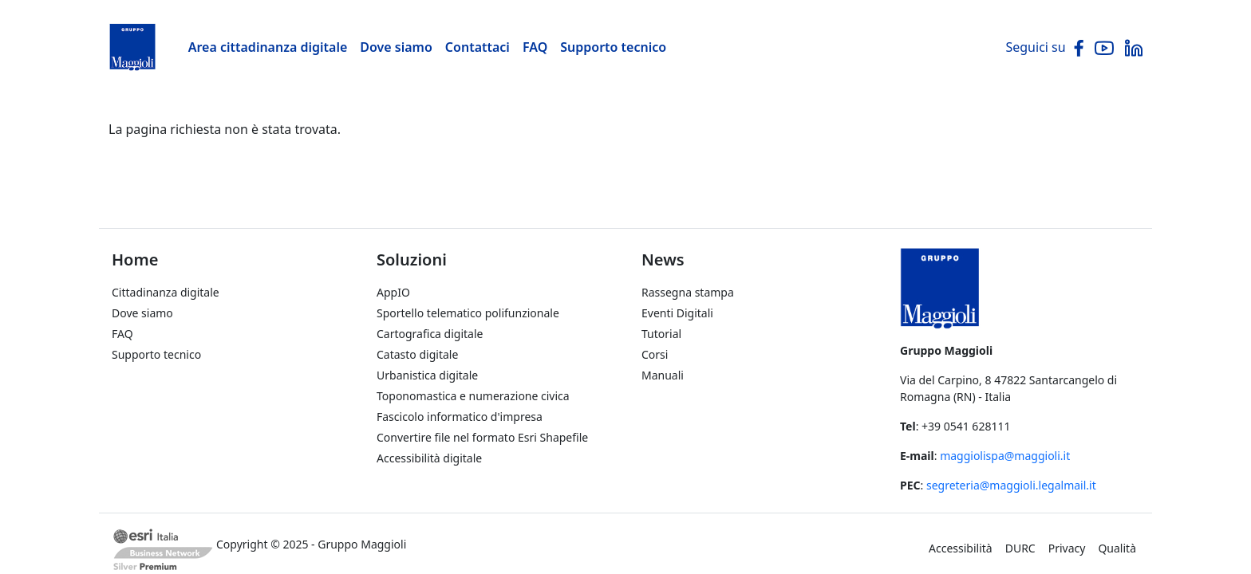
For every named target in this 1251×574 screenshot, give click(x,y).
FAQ (535, 47)
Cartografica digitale (430, 333)
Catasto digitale (417, 354)
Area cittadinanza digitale (268, 47)
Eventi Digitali (677, 312)
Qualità (1117, 548)
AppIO (393, 292)
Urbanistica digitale (427, 375)
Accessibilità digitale (429, 458)
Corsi (654, 354)
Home (135, 259)
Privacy (1067, 548)
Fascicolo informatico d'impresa (460, 416)
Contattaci (477, 47)
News (663, 259)
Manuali (662, 375)
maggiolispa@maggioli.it (1005, 455)
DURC (1020, 548)
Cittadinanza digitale (165, 292)
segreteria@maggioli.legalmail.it (1011, 485)
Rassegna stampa (687, 292)
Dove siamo (396, 47)
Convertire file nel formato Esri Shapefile (482, 437)
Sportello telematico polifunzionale (468, 312)
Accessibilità (961, 548)
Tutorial (661, 333)
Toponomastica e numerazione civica (473, 395)
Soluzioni (412, 259)
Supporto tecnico (613, 47)
